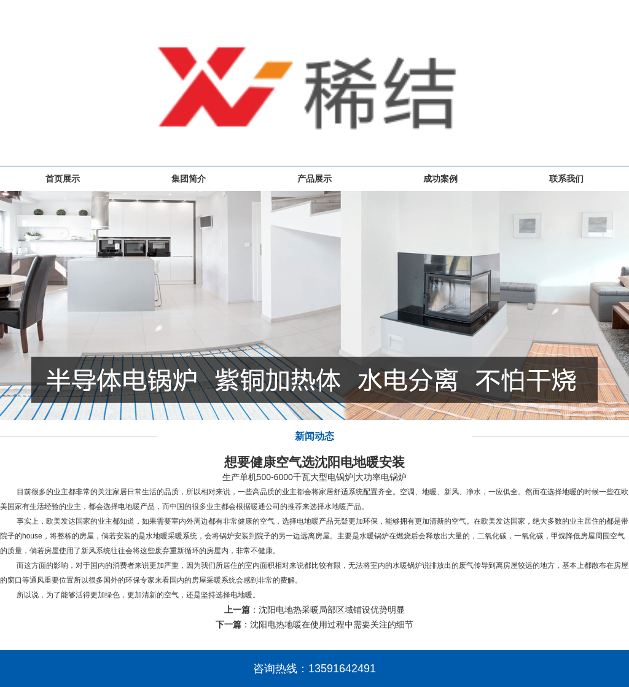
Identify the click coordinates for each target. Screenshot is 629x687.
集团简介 (188, 179)
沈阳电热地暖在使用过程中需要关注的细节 (331, 624)
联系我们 (566, 179)
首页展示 (62, 179)
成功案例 (440, 179)
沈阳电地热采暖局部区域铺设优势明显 (332, 610)
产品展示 (314, 179)
